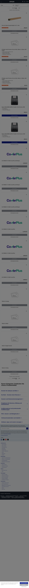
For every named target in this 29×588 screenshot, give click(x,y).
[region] (14, 584)
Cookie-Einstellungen (24, 586)
